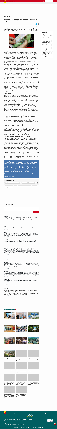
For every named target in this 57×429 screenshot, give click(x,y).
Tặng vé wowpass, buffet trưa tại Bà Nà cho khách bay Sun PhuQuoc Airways (21, 334)
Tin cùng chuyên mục (9, 309)
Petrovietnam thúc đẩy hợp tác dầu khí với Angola (9, 333)
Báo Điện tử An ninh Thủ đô (5, 1)
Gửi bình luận (36, 212)
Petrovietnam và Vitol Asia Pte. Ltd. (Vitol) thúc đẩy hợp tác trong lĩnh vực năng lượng (9, 383)
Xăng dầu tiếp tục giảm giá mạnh (9, 370)
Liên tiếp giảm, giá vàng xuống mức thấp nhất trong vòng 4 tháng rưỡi (46, 49)
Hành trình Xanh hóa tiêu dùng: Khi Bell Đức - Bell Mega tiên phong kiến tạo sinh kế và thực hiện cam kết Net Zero (33, 321)
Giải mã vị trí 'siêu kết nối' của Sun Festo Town (20, 346)
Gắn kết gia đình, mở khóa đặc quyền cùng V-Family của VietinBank (8, 321)
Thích (4, 223)
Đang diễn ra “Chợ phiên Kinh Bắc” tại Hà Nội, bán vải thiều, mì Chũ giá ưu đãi (21, 371)
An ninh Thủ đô (11, 1)
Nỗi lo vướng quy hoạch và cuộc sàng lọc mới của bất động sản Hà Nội (9, 359)
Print (38, 24)
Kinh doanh (7, 16)
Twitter (36, 24)
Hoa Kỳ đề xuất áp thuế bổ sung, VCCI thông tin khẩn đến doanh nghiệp (21, 359)
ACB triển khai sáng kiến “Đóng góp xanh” (33, 333)
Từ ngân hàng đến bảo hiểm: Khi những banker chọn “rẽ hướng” (33, 359)
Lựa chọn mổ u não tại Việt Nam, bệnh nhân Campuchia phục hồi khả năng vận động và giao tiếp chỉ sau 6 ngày (21, 321)
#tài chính (7, 187)
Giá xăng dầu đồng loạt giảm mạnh (46, 45)
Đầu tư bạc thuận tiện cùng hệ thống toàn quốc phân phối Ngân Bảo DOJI (33, 383)
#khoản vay (11, 187)
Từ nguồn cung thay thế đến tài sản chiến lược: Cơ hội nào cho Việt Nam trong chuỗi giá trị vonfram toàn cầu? (33, 347)
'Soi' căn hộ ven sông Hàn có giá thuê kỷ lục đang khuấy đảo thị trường (21, 395)
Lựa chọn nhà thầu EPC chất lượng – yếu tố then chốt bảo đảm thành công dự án (20, 383)
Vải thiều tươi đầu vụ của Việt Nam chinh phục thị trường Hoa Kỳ (9, 346)
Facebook (35, 24)
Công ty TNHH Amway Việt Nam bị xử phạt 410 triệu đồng (33, 371)
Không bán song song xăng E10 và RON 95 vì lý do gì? (46, 42)
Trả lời (8, 223)
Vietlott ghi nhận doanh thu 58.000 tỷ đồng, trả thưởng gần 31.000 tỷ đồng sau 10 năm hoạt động (9, 396)
